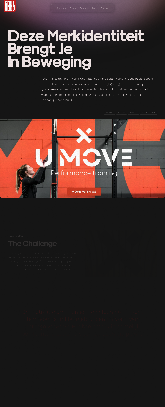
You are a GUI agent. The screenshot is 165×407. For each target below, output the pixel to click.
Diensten (61, 8)
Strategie (109, 112)
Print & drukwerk (148, 112)
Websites (133, 112)
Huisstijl (121, 112)
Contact (105, 8)
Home (10, 6)
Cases (73, 8)
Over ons (84, 8)
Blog (94, 8)
